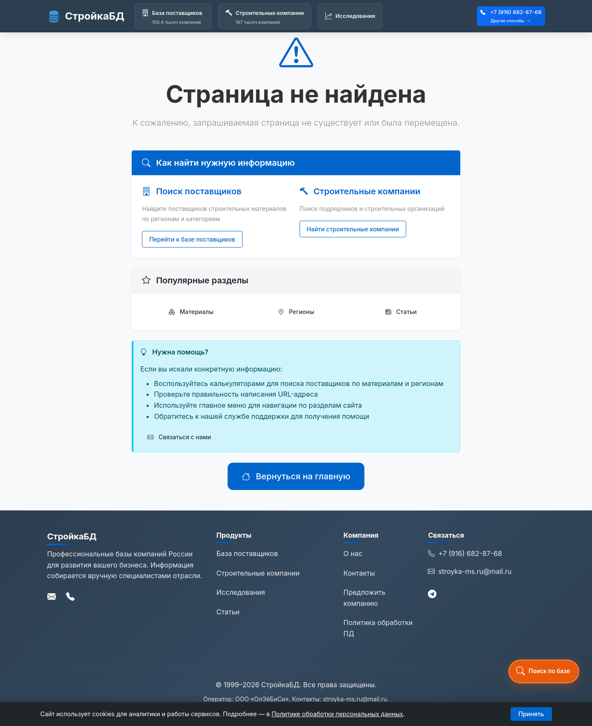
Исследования (241, 592)
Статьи (401, 311)
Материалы (191, 311)
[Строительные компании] (264, 16)
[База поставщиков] (173, 16)
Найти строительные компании (353, 229)
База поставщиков (247, 553)
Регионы (296, 311)
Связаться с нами (179, 437)
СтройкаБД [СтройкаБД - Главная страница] (85, 16)
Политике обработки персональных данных (337, 713)
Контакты (359, 573)
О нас (353, 553)
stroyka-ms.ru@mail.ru (469, 571)
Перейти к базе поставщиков (192, 239)
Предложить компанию (364, 598)
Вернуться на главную (296, 476)
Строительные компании (258, 573)
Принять (531, 713)
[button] (543, 671)
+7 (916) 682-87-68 (516, 12)
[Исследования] (350, 16)
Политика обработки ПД (378, 628)
